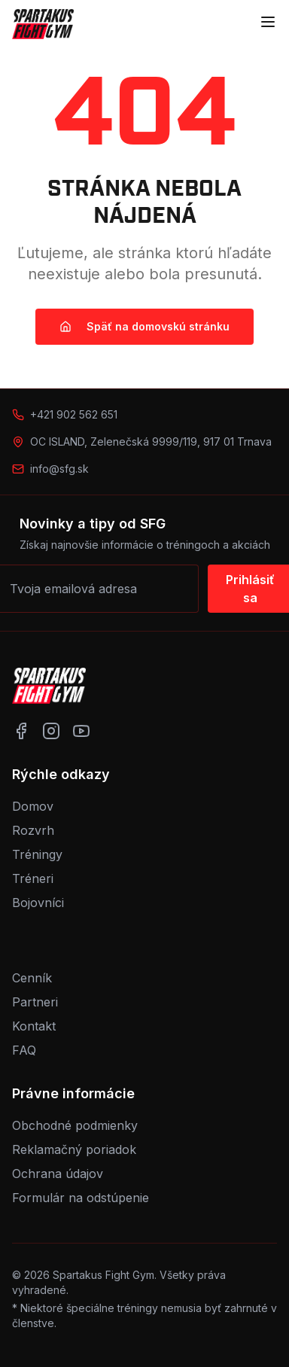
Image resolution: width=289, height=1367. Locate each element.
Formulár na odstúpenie (80, 1197)
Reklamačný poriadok (74, 1149)
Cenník (32, 977)
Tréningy (37, 854)
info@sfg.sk (59, 468)
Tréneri (32, 878)
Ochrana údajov (57, 1173)
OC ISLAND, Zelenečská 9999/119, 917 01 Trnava (151, 441)
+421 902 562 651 (73, 414)
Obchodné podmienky (75, 1125)
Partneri (35, 1001)
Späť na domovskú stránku (144, 326)
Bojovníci (38, 902)
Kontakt (34, 1026)
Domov (32, 806)
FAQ (24, 1050)
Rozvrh (33, 830)
